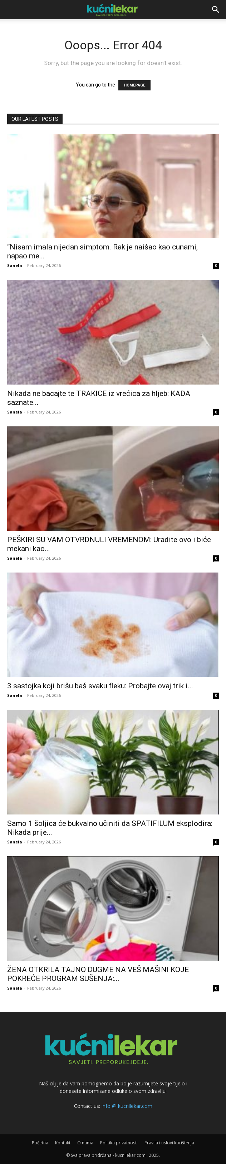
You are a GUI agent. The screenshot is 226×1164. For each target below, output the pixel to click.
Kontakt (62, 1143)
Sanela (14, 265)
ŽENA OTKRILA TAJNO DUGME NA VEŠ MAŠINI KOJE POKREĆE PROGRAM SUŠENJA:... (98, 974)
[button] (216, 9)
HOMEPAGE (134, 85)
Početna (40, 1143)
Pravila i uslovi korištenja (169, 1143)
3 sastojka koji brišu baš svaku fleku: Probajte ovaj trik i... (100, 686)
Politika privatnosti (119, 1143)
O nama (85, 1143)
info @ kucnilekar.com (127, 1106)
